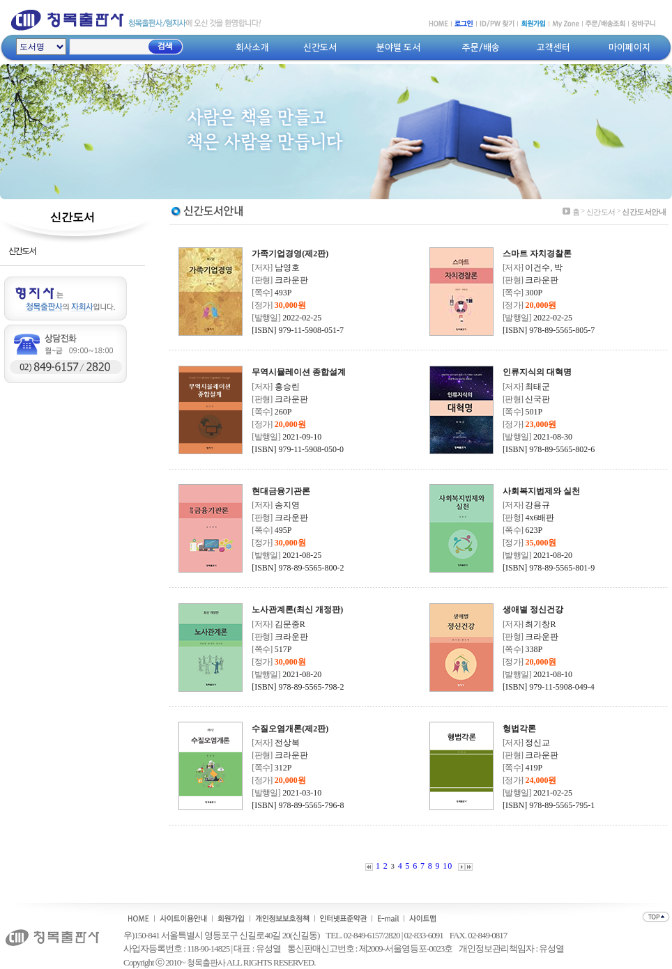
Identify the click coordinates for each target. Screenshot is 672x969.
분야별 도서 (398, 47)
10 (447, 866)
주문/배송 (481, 47)
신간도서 (320, 47)
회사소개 (252, 47)
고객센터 (553, 47)
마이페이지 (629, 47)
